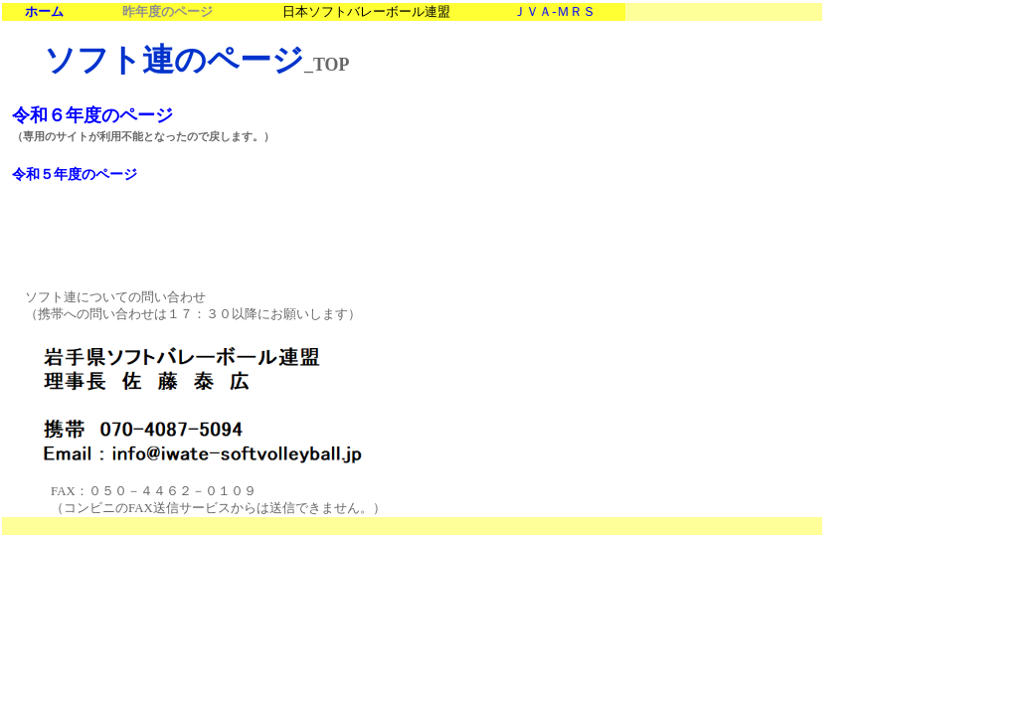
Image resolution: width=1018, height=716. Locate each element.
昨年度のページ (167, 12)
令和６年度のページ (92, 115)
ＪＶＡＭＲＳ (553, 11)
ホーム (44, 12)
